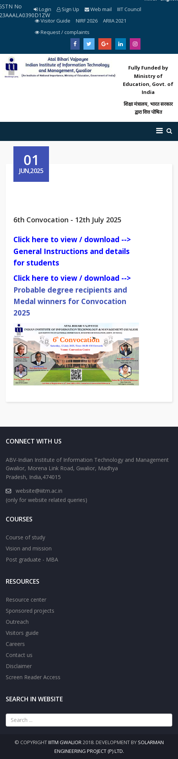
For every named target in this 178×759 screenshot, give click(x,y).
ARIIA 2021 (114, 20)
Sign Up (68, 9)
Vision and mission (29, 548)
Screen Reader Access (33, 677)
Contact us (19, 655)
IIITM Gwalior (65, 742)
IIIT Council (129, 9)
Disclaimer (19, 666)
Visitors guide (22, 632)
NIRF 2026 (87, 20)
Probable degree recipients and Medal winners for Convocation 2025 (70, 301)
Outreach (17, 621)
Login (42, 9)
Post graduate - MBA (32, 559)
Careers (15, 643)
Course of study (25, 537)
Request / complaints (62, 32)
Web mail (98, 9)
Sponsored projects (30, 610)
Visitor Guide (52, 20)
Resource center (26, 599)
